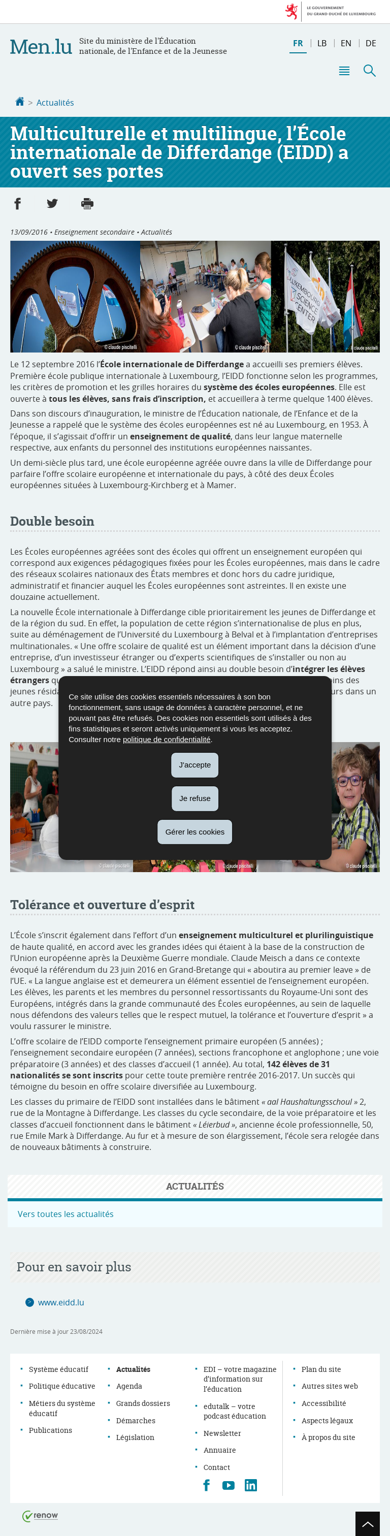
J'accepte (195, 764)
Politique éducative (62, 1385)
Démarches (135, 1419)
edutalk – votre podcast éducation (235, 1410)
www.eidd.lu (61, 1301)
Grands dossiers (143, 1402)
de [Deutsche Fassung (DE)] (371, 43)
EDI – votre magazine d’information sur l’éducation (240, 1378)
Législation (135, 1436)
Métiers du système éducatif (62, 1407)
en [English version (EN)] (346, 43)
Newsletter (222, 1432)
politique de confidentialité (167, 739)
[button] (343, 70)
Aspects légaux (327, 1419)
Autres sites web (330, 1385)
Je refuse (195, 798)
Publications (50, 1429)
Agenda (129, 1385)
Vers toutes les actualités (66, 1213)
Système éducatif (58, 1368)
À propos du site (328, 1436)
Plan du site (321, 1368)
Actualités (55, 102)
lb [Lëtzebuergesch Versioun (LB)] (322, 43)
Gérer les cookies (195, 831)
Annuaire (220, 1449)
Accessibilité (324, 1402)
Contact (217, 1466)
